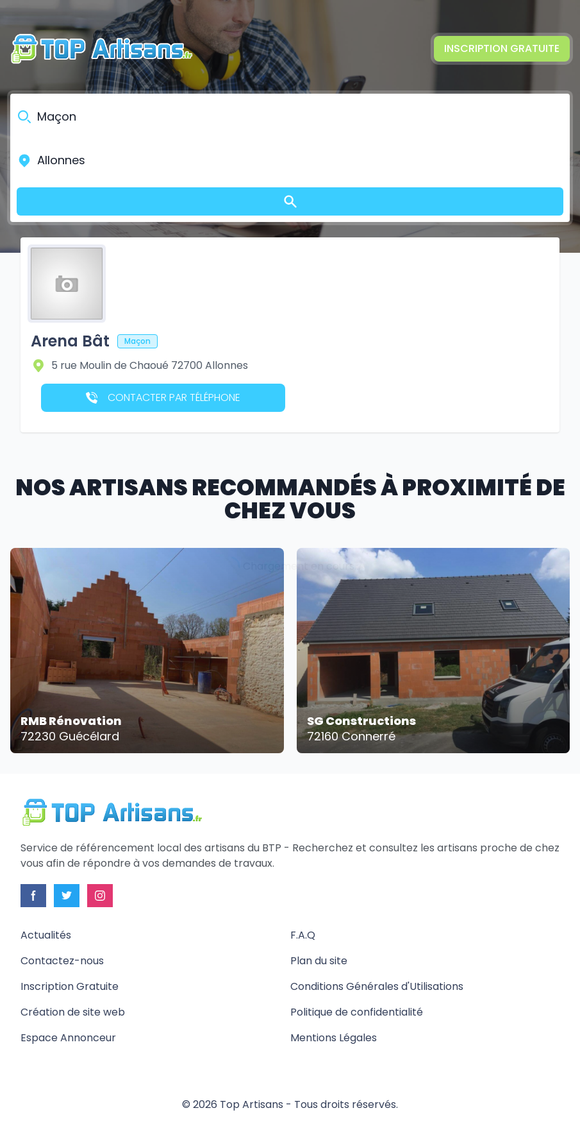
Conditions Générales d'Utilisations (376, 986)
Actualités (46, 935)
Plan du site (318, 960)
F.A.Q (302, 935)
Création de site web (73, 1012)
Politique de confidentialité (356, 1012)
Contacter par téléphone (163, 397)
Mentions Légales (333, 1037)
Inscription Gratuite (501, 48)
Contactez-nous (62, 960)
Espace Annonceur (68, 1037)
